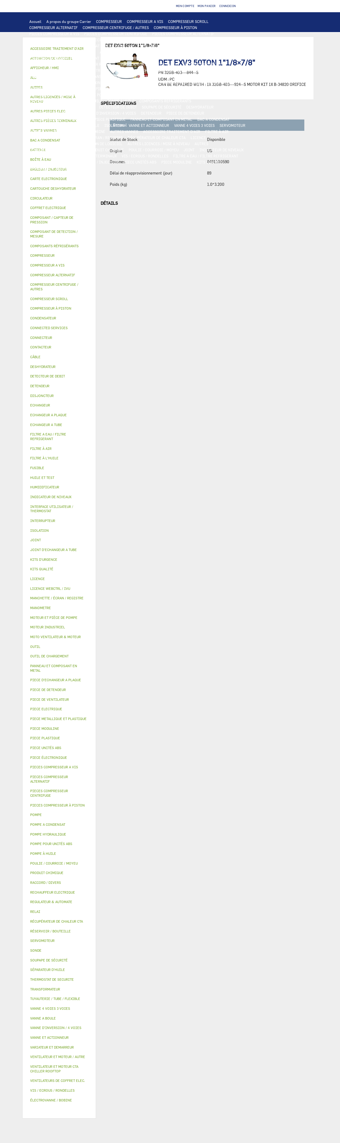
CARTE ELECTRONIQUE (159, 40)
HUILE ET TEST (175, 95)
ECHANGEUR (122, 52)
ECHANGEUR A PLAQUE (179, 52)
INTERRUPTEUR (224, 70)
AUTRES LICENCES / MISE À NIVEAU (158, 143)
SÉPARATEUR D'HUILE (83, 101)
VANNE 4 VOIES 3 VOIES (194, 125)
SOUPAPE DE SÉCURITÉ (161, 107)
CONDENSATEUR (191, 76)
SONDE (99, 82)
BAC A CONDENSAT (213, 119)
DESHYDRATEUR (200, 107)
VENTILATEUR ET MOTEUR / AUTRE (150, 64)
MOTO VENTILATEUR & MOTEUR (170, 58)
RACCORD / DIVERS (46, 156)
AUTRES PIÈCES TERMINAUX (92, 156)
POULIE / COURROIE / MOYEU (154, 150)
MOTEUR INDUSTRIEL (203, 64)
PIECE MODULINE (176, 162)
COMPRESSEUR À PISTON (175, 27)
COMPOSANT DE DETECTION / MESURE (62, 52)
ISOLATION (114, 125)
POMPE (130, 88)
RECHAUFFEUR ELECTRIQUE (134, 82)
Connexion (227, 6)
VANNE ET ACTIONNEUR (149, 125)
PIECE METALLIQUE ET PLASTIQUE (59, 119)
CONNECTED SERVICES (211, 82)
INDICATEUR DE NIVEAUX (221, 150)
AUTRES (201, 143)
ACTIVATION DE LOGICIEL (100, 143)
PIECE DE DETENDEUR (185, 113)
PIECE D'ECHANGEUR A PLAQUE (56, 58)
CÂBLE (35, 76)
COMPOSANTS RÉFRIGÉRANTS (165, 101)
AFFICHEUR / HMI (120, 46)
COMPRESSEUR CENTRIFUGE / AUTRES (116, 27)
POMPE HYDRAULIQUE (160, 88)
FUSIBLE (165, 76)
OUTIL (68, 162)
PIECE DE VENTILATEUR (49, 70)
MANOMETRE (40, 168)
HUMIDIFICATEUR (45, 137)
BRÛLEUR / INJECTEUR (99, 162)
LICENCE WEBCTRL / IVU (50, 143)
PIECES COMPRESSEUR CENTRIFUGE (115, 33)
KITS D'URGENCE (44, 162)
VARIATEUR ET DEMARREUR (138, 70)
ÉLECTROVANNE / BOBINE (83, 131)
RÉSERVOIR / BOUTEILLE (77, 125)
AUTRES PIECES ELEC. (100, 88)
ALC (103, 52)
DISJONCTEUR (139, 76)
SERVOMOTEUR (232, 125)
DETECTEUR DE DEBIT (118, 107)
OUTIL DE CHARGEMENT (212, 46)
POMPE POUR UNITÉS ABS (136, 95)
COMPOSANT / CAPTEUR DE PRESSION (61, 107)
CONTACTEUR (178, 70)
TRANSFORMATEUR (106, 76)
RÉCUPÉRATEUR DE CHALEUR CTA (157, 137)
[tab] (59, 179)
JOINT (189, 150)
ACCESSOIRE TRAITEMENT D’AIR (171, 131)
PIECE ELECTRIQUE (92, 70)
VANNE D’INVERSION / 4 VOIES (110, 113)
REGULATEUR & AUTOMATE (163, 46)
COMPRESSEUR (109, 21)
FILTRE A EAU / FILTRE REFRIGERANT (205, 156)
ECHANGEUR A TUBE (221, 52)
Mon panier (207, 6)
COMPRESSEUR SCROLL (188, 21)
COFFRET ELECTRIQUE (65, 76)
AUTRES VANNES (124, 131)
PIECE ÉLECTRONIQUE (48, 757)
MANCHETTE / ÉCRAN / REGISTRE (94, 137)
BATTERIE (146, 52)
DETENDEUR (151, 113)
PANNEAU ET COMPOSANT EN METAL (161, 119)
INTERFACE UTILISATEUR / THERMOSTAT (64, 46)
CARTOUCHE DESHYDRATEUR (54, 113)
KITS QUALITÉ (209, 162)
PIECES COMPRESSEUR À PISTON (57, 40)
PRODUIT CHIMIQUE (106, 150)
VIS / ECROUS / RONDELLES (145, 156)
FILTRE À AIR (217, 131)
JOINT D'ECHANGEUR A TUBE (113, 58)
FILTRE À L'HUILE (44, 101)
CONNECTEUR (175, 82)
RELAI (200, 70)
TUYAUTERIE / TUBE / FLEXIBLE (56, 150)
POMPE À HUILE (120, 101)
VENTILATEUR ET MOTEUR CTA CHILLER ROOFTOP (72, 64)
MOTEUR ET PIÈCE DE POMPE (84, 95)
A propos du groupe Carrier (68, 21)
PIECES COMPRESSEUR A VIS (54, 33)
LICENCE (198, 137)
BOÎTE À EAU (40, 125)
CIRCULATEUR (41, 95)
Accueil (35, 21)
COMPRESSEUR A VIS (145, 21)
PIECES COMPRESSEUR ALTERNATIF (183, 33)
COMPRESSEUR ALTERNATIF (53, 27)
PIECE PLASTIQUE (110, 119)
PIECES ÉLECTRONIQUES (112, 40)
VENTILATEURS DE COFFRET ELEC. (58, 82)
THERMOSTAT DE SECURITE (52, 88)
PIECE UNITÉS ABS (140, 162)
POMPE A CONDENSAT (202, 88)
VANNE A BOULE (42, 131)
